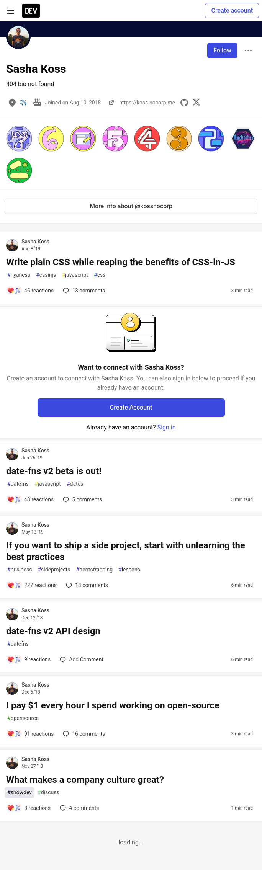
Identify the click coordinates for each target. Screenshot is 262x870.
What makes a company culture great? (85, 779)
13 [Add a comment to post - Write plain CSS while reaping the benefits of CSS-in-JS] (83, 290)
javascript (75, 275)
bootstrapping (94, 570)
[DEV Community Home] (31, 10)
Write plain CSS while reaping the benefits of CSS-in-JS (120, 262)
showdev (19, 792)
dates (75, 484)
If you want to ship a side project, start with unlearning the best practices (125, 551)
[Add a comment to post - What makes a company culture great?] (28, 808)
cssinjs (46, 275)
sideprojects (54, 570)
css (99, 275)
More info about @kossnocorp (131, 206)
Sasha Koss (35, 241)
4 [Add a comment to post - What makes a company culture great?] (78, 808)
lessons (129, 570)
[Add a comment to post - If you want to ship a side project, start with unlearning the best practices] (31, 585)
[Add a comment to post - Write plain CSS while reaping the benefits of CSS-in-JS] (30, 290)
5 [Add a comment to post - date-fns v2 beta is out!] (81, 499)
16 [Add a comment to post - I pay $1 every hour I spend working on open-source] (83, 733)
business (19, 570)
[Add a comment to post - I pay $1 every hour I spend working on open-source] (30, 734)
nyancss (18, 275)
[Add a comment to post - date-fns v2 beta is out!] (30, 499)
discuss (48, 792)
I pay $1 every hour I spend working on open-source (112, 705)
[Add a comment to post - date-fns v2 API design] (28, 659)
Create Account (131, 407)
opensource (23, 718)
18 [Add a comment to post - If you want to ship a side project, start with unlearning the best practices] (86, 585)
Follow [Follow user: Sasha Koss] (222, 50)
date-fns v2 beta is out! (54, 471)
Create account (232, 10)
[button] (19, 139)
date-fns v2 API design (53, 631)
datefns (18, 484)
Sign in (166, 427)
